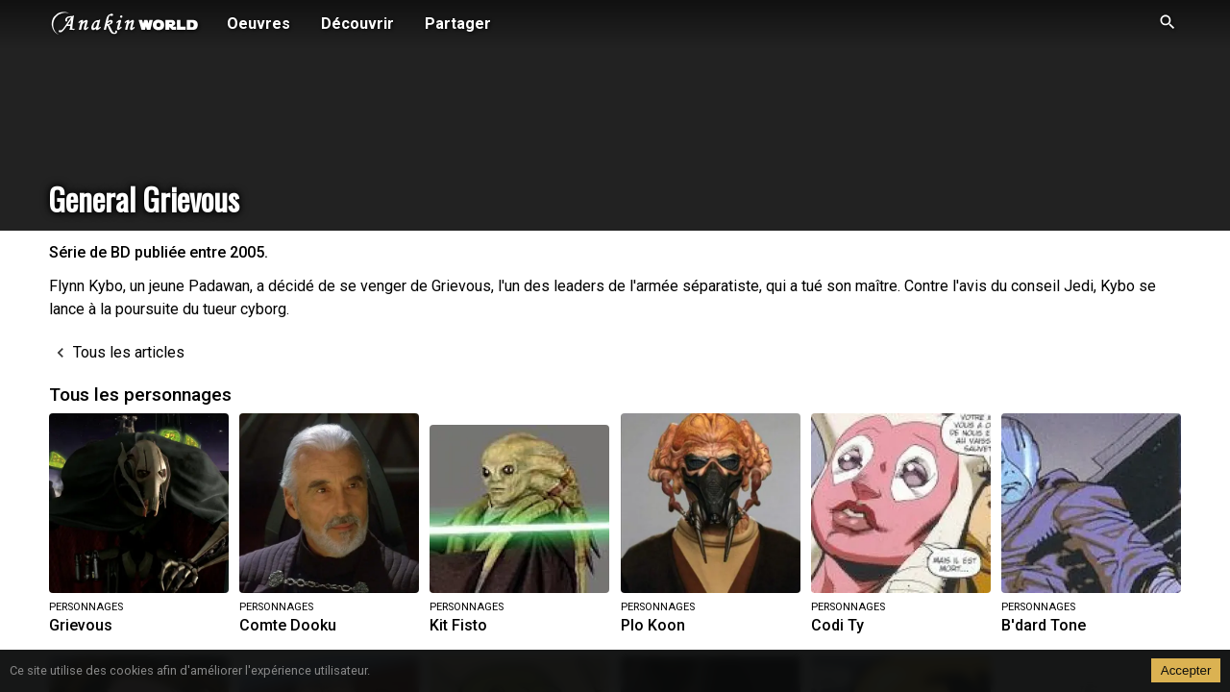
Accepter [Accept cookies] (1186, 670)
